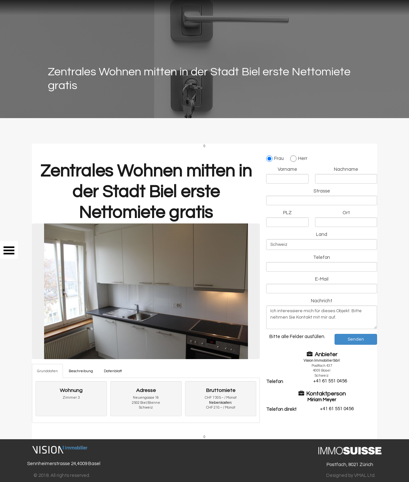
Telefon (321, 257)
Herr (298, 158)
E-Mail (321, 279)
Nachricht (321, 300)
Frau (275, 158)
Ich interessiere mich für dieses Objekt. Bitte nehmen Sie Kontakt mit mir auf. (321, 317)
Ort (346, 212)
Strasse (321, 191)
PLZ (287, 212)
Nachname (346, 169)
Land (321, 234)
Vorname (287, 169)
